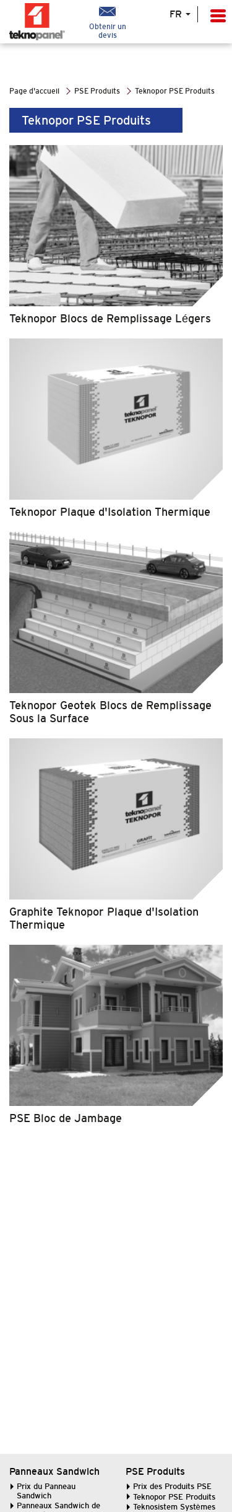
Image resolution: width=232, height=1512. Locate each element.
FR (180, 14)
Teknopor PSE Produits (174, 1496)
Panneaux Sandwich (54, 1471)
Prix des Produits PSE (172, 1486)
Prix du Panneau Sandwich (46, 1491)
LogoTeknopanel (46, 21)
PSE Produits (155, 1471)
